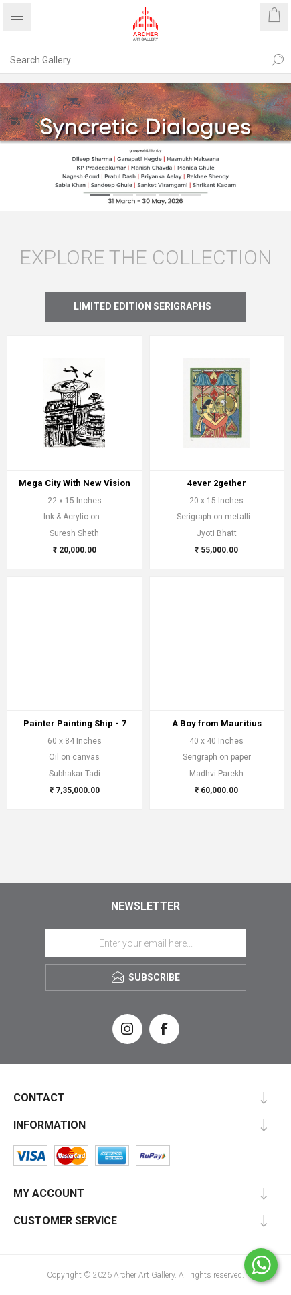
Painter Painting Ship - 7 (74, 723)
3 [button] (146, 195)
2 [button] (123, 195)
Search (277, 60)
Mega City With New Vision (74, 483)
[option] (145, 147)
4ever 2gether (216, 483)
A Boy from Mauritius (217, 723)
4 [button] (169, 195)
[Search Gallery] (132, 60)
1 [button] (100, 195)
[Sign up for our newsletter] (145, 943)
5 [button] (191, 195)
